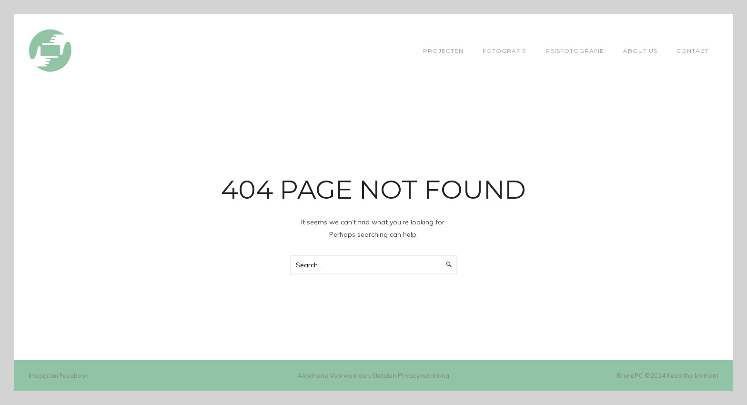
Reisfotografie (574, 50)
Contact (692, 50)
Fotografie (504, 50)
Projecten (443, 50)
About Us (640, 50)
